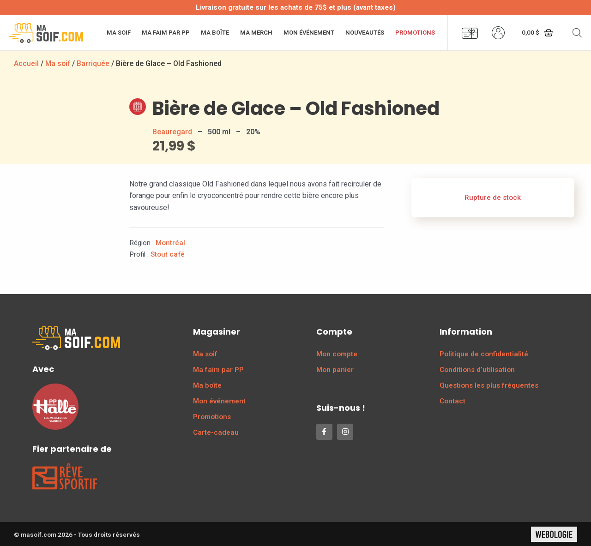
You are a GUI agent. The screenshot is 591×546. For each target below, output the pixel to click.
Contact (452, 400)
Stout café (168, 254)
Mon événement (308, 32)
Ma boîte (215, 32)
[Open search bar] (577, 32)
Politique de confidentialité (484, 353)
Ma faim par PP (166, 32)
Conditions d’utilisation (477, 369)
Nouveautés (364, 32)
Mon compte (336, 353)
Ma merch (256, 32)
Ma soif (119, 32)
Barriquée (94, 63)
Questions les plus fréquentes (489, 385)
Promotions (415, 32)
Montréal (170, 242)
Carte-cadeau (216, 432)
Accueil (26, 63)
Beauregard (172, 131)
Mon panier (335, 369)
